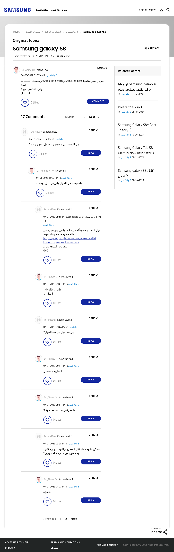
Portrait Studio (129, 107)
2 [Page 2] (84, 117)
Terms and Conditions (65, 542)
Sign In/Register (147, 9)
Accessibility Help (17, 542)
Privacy (10, 547)
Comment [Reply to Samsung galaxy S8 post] (98, 101)
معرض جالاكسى (59, 9)
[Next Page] (94, 116)
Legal (54, 547)
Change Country (107, 545)
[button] (103, 68)
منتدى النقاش (41, 9)
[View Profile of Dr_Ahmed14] (28, 70)
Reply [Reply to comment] (91, 152)
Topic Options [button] (151, 48)
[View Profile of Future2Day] (36, 131)
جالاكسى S (52, 75)
